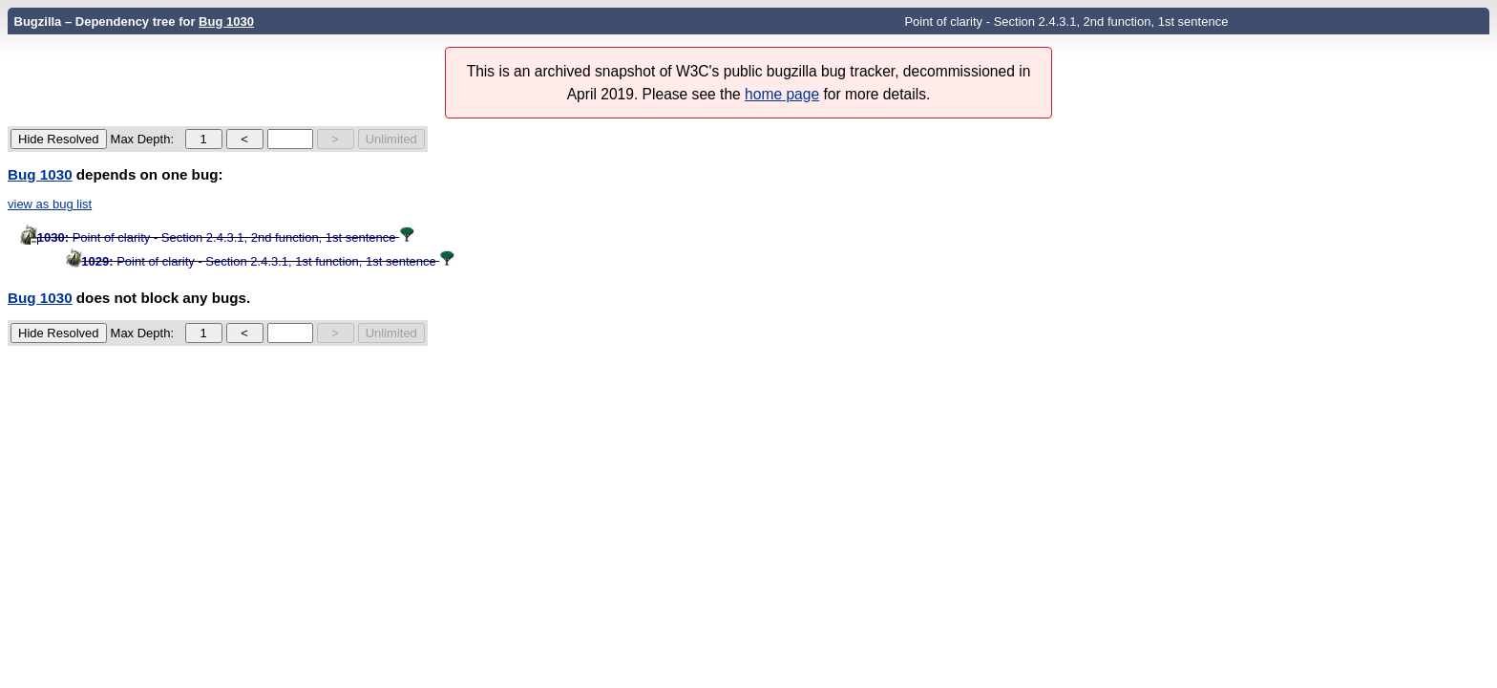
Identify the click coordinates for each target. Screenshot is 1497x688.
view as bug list (50, 204)
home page (782, 94)
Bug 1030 (226, 21)
